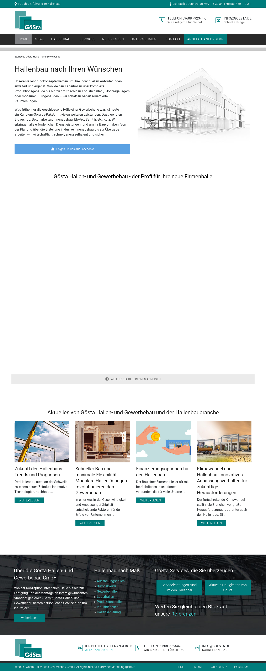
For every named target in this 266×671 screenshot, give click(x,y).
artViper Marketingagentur (117, 667)
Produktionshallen (110, 602)
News (39, 39)
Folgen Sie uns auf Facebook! (72, 149)
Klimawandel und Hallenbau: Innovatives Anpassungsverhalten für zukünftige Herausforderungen (222, 480)
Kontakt (173, 39)
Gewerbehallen (107, 591)
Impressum (241, 667)
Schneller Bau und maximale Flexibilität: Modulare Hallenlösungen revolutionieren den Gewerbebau (101, 480)
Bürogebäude (106, 586)
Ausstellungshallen (111, 581)
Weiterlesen (29, 500)
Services (88, 39)
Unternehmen (143, 39)
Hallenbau (60, 39)
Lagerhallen (105, 597)
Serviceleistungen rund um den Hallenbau (179, 587)
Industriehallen (107, 607)
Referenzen (113, 39)
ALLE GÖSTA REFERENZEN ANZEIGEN (133, 379)
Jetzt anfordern (99, 649)
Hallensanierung (109, 612)
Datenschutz (218, 667)
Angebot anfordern (205, 39)
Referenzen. (184, 614)
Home (23, 39)
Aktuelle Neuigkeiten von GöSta (228, 587)
